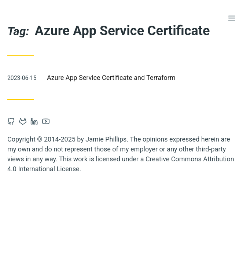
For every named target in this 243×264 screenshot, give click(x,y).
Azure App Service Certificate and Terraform (111, 77)
